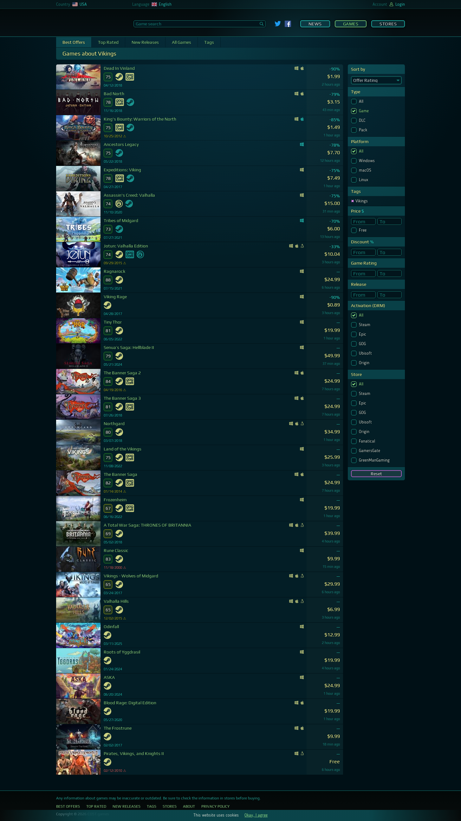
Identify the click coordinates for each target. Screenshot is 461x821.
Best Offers (73, 42)
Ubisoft (366, 353)
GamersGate (370, 451)
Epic (363, 334)
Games (351, 23)
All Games (181, 42)
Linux (364, 180)
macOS (366, 170)
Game (364, 111)
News (315, 23)
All (362, 101)
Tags (209, 42)
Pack (363, 130)
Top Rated (108, 42)
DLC (363, 120)
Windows (367, 161)
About (189, 806)
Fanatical (367, 441)
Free (363, 230)
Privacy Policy (215, 806)
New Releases (145, 42)
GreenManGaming (375, 460)
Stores (388, 23)
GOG (363, 344)
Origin (365, 363)
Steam (365, 325)
